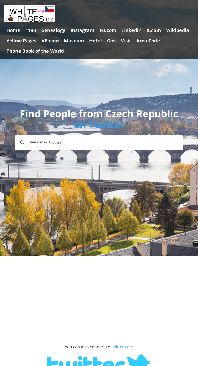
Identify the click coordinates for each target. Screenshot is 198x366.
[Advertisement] (99, 307)
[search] (98, 143)
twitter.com (122, 347)
